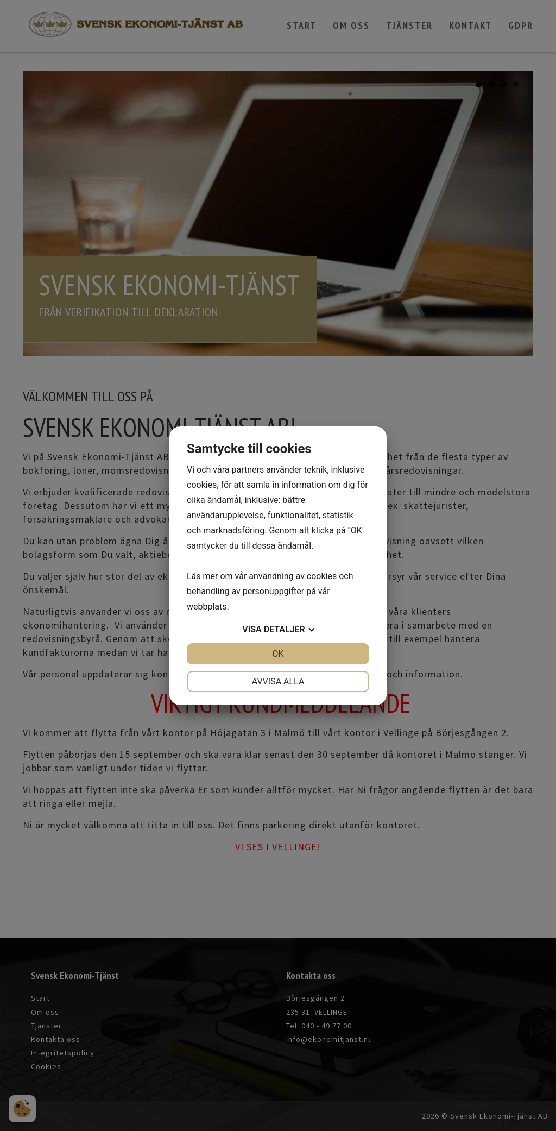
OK (277, 654)
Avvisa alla (278, 681)
